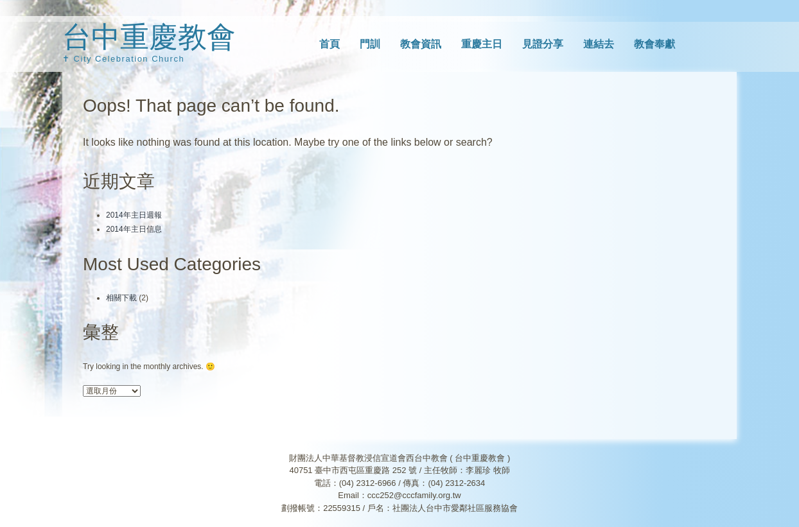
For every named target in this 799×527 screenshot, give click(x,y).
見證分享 (542, 44)
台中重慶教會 (149, 37)
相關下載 (121, 297)
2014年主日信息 (134, 229)
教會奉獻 (654, 44)
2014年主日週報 (134, 215)
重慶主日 (481, 44)
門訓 (370, 44)
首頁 (329, 44)
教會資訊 (420, 44)
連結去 (598, 44)
